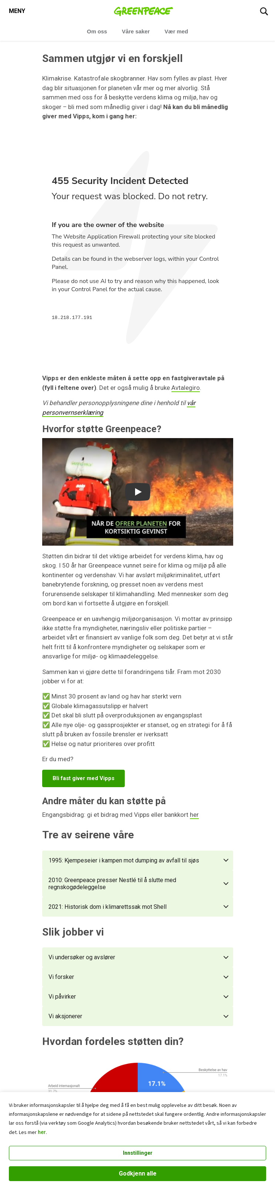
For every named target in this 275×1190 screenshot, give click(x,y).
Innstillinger (137, 1153)
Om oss (97, 31)
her (42, 1132)
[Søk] (264, 11)
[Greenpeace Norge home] (143, 11)
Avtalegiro (185, 387)
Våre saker (136, 31)
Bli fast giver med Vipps (83, 778)
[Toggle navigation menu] (17, 11)
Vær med (176, 31)
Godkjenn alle (138, 1173)
